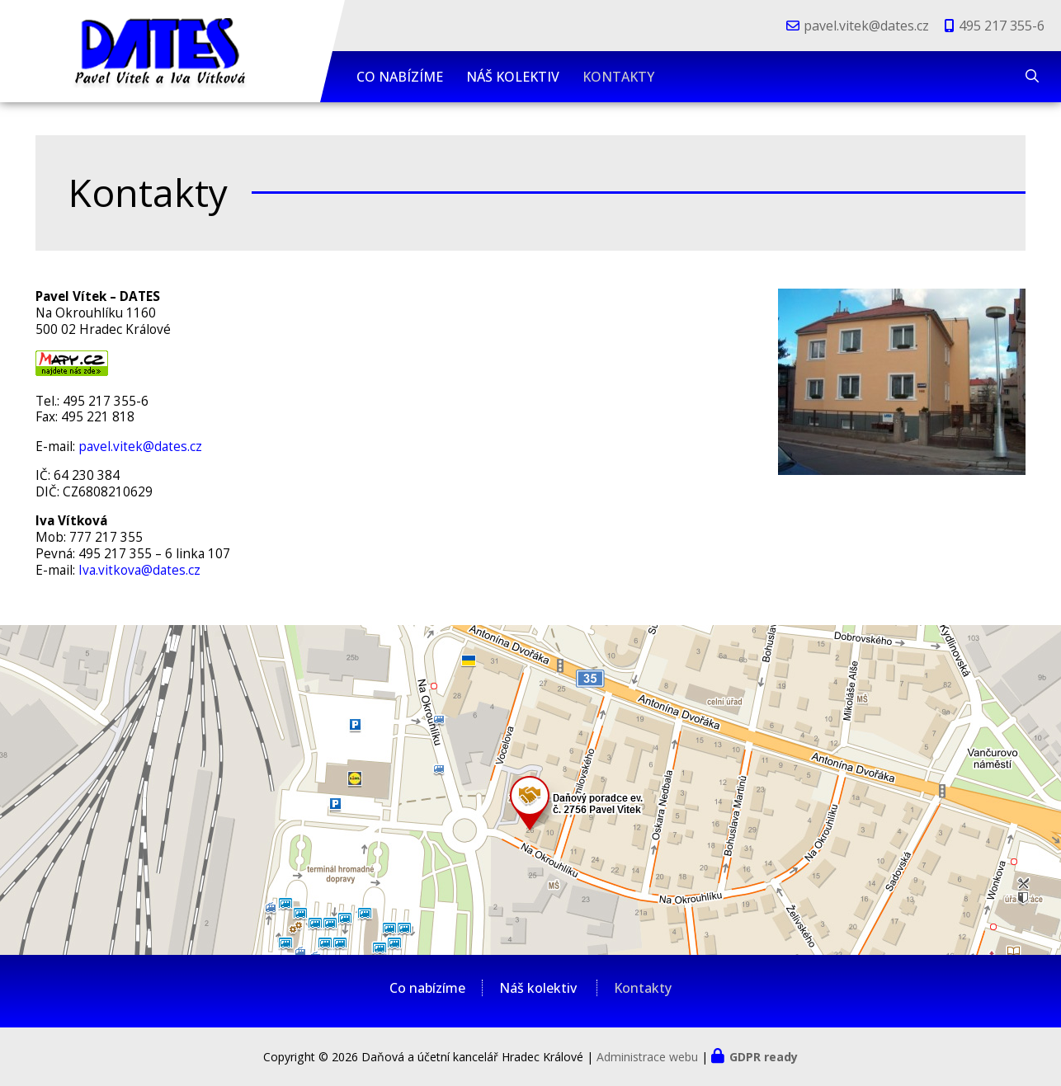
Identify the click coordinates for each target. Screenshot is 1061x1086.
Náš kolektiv (512, 77)
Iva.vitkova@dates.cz (139, 570)
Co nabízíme (399, 77)
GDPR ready (763, 1057)
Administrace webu (647, 1057)
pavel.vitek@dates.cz (866, 25)
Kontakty (618, 77)
